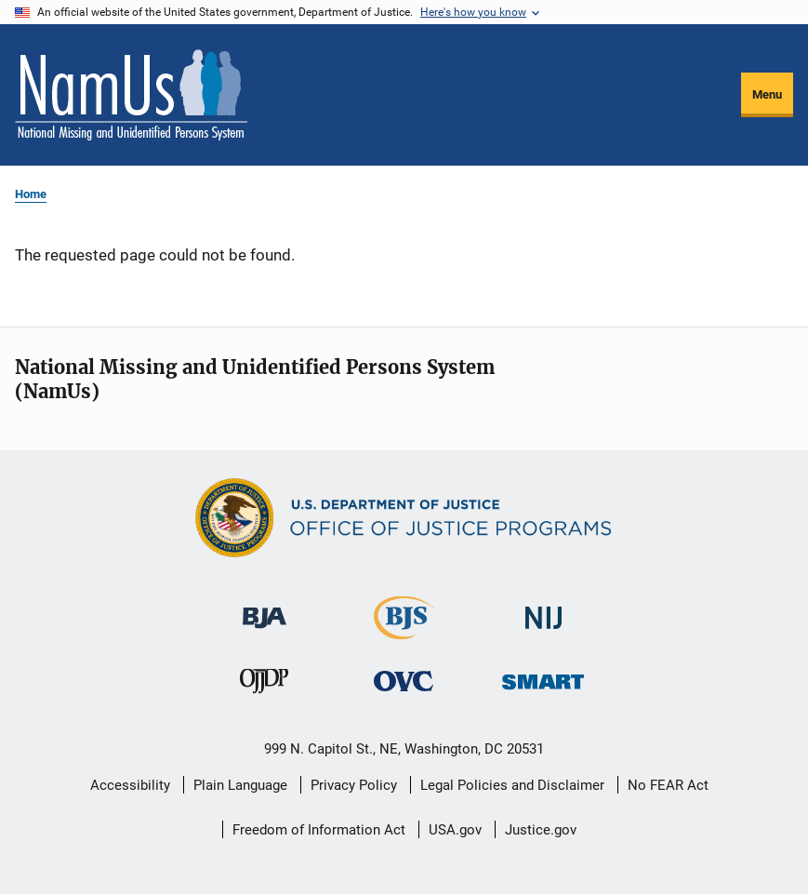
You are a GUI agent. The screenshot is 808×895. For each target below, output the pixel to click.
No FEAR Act (668, 785)
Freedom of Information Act (318, 830)
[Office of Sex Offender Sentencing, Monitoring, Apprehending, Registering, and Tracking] (543, 677)
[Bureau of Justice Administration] (264, 609)
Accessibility (130, 785)
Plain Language (240, 785)
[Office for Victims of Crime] (403, 680)
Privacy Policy (354, 785)
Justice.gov (540, 830)
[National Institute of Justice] (544, 610)
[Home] (131, 94)
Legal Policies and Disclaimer (512, 785)
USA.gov (455, 830)
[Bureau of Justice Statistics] (404, 631)
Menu (767, 94)
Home (30, 194)
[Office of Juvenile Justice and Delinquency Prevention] (264, 685)
